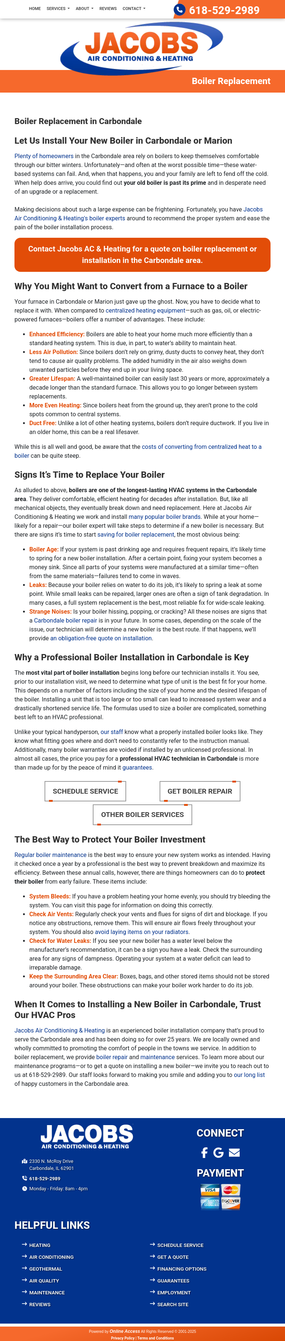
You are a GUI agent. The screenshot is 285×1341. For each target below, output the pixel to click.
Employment (174, 1292)
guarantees (137, 767)
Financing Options (182, 1269)
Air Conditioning (51, 1257)
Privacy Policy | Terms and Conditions (142, 1338)
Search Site (173, 1304)
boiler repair (112, 1057)
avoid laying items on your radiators (142, 931)
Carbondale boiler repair (65, 620)
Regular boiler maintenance (50, 854)
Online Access (124, 1331)
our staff (112, 731)
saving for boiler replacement (136, 534)
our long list (249, 1074)
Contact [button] (132, 8)
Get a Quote (173, 1257)
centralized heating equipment (146, 310)
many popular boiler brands (165, 516)
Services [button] (57, 8)
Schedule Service (85, 791)
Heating (39, 1245)
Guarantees (173, 1281)
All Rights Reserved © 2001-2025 (168, 1332)
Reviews (108, 8)
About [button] (83, 8)
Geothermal (45, 1269)
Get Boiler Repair (200, 791)
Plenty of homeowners (43, 156)
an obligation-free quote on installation (101, 638)
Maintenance (47, 1292)
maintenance (158, 1057)
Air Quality (44, 1281)
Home (35, 8)
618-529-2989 (224, 10)
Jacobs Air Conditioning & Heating (59, 1030)
